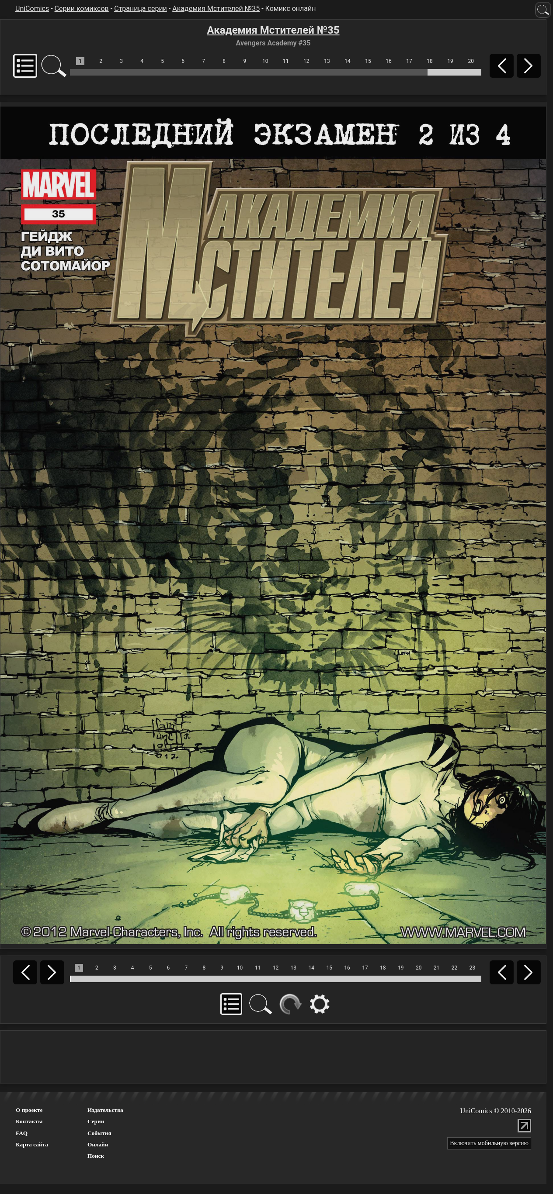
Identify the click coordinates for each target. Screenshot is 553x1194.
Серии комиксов (82, 8)
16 (389, 61)
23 (473, 968)
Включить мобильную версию (489, 1143)
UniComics (32, 8)
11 (286, 61)
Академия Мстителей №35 (216, 8)
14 (347, 61)
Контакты (29, 1121)
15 (368, 61)
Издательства (105, 1110)
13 (327, 61)
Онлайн (97, 1144)
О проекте (29, 1110)
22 (455, 968)
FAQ (22, 1133)
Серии (95, 1121)
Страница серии (140, 8)
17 (409, 61)
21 (437, 968)
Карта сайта (32, 1144)
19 (450, 61)
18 (430, 61)
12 (306, 61)
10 (265, 61)
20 (471, 61)
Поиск (95, 1156)
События (99, 1133)
